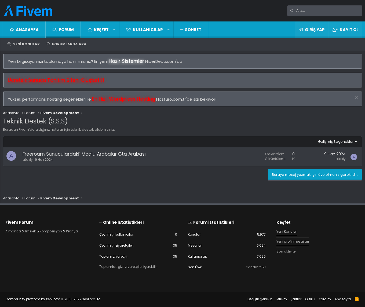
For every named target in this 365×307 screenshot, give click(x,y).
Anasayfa (27, 29)
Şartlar (290, 299)
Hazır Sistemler (129, 63)
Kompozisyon (59, 230)
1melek (37, 230)
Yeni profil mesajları (291, 240)
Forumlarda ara (69, 44)
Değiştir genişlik (254, 299)
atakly (30, 162)
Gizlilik (305, 299)
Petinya (81, 230)
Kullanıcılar (148, 29)
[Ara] (324, 10)
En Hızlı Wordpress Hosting (126, 101)
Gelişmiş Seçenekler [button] (333, 144)
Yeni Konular (26, 44)
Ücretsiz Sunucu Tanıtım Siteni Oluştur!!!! (58, 82)
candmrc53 (253, 267)
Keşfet (101, 29)
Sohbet (193, 29)
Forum (66, 29)
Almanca (19, 230)
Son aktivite (284, 250)
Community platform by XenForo (59, 299)
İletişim (276, 299)
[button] (114, 29)
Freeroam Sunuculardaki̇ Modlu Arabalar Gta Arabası (86, 157)
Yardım (319, 299)
